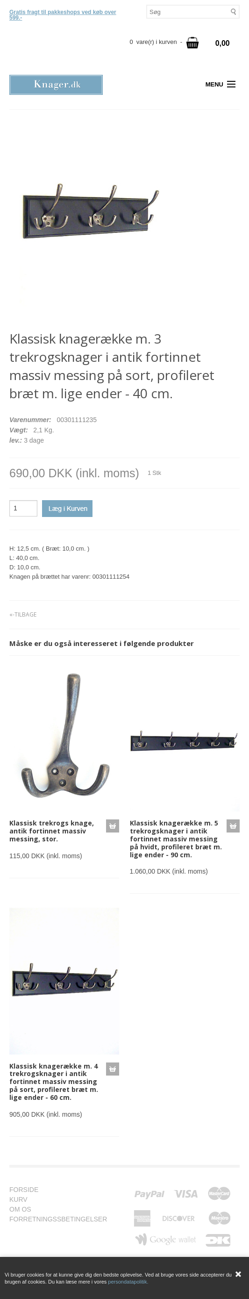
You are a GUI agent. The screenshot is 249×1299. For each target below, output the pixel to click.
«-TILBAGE (22, 614)
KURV (22, 1199)
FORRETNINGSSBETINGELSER (62, 1219)
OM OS (24, 1209)
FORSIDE (28, 1189)
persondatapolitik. (128, 1282)
